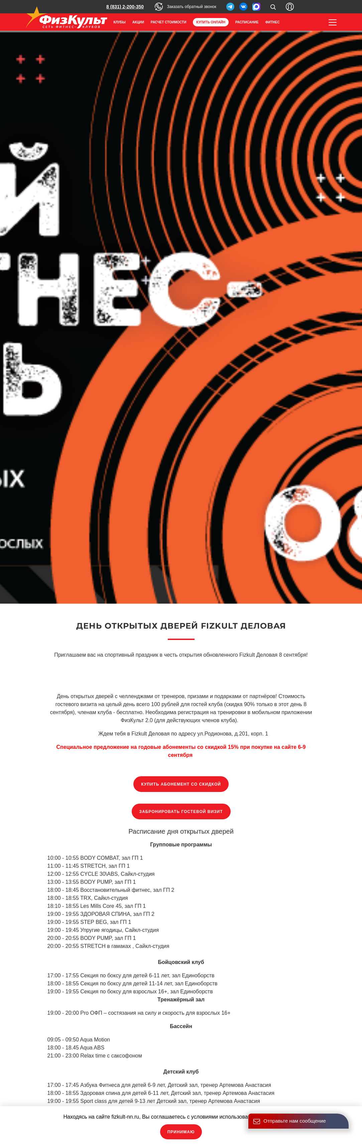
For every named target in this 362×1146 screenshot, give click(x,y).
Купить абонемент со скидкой (181, 784)
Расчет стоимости (169, 22)
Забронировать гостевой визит (181, 811)
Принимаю (181, 1132)
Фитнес (272, 22)
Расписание (247, 22)
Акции (138, 22)
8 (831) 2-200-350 (125, 6)
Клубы (120, 22)
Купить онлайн (210, 22)
